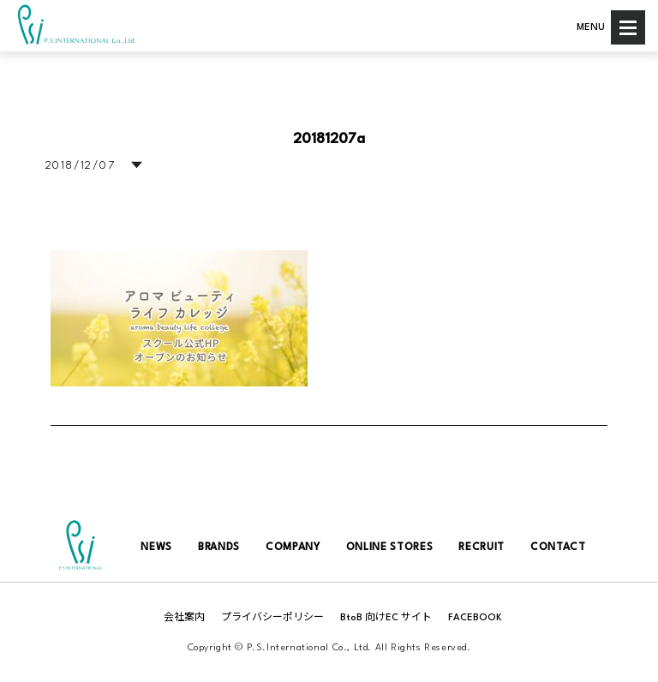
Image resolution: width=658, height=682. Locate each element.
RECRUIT (481, 547)
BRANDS (219, 547)
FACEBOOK (475, 618)
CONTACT (558, 547)
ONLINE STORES (389, 547)
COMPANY (293, 547)
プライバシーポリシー (272, 618)
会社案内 (184, 618)
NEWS (156, 547)
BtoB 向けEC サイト (386, 618)
